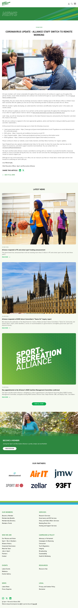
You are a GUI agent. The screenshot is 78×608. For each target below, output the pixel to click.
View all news (39, 404)
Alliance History (6, 543)
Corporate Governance (8, 546)
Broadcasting (43, 551)
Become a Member (7, 516)
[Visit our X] (7, 598)
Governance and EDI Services (48, 518)
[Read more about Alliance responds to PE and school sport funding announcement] (39, 219)
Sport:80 (34, 604)
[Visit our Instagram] (3, 598)
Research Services (44, 516)
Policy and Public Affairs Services (49, 521)
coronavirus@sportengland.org (11, 148)
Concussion (42, 543)
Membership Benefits (8, 518)
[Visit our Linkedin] (10, 598)
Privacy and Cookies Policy (47, 587)
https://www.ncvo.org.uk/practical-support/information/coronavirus (34, 137)
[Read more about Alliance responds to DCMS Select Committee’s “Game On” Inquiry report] (39, 288)
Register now (9, 448)
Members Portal (7, 523)
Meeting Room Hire (44, 523)
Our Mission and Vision (9, 538)
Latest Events (6, 569)
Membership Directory (8, 521)
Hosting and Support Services (48, 526)
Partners (4, 554)
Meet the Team (6, 549)
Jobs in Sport (6, 551)
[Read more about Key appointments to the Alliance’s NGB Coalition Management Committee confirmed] (39, 359)
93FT (21, 604)
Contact (4, 556)
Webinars (5, 571)
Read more (6, 257)
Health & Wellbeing (44, 556)
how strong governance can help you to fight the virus (48, 113)
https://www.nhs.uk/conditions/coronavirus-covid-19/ (28, 133)
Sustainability (43, 554)
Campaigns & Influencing (46, 541)
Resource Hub (43, 569)
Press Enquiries (7, 589)
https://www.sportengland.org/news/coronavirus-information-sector (38, 135)
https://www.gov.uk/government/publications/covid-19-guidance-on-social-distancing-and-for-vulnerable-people (39, 130)
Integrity (41, 549)
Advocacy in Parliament (46, 538)
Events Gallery (6, 574)
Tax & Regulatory (44, 546)
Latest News (5, 587)
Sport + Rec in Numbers (9, 541)
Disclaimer (42, 589)
